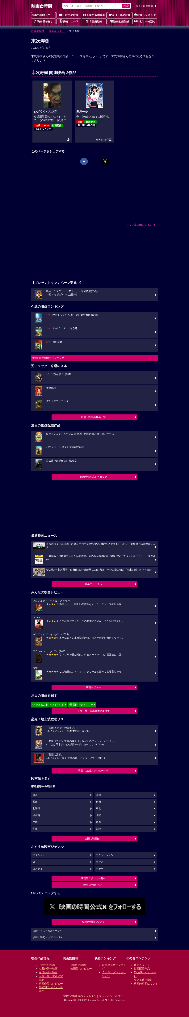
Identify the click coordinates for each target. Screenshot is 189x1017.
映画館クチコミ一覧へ (93, 878)
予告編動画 (94, 21)
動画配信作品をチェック (93, 476)
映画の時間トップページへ (47, 937)
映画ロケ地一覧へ (93, 884)
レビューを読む (145, 21)
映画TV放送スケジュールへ (93, 770)
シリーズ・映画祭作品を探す (93, 711)
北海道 (36, 808)
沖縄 (98, 829)
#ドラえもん (39, 704)
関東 (98, 795)
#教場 (72, 704)
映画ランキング (145, 15)
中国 (35, 822)
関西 (35, 801)
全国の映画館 (78, 964)
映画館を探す (43, 21)
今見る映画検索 (144, 6)
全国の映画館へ (93, 838)
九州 (35, 829)
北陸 (98, 815)
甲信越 (36, 815)
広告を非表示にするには (140, 224)
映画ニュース (68, 21)
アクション (39, 855)
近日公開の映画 (119, 15)
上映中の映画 (68, 15)
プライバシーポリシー (112, 996)
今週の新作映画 (94, 15)
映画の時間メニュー (44, 15)
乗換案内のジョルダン (82, 996)
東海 (98, 801)
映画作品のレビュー (51, 983)
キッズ (99, 862)
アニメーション (104, 855)
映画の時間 (37, 31)
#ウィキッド (57, 704)
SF (34, 862)
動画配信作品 (119, 21)
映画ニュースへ (93, 584)
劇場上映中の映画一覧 (93, 417)
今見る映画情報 (143, 979)
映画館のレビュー (81, 968)
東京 (35, 795)
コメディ (38, 868)
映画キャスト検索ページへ (47, 930)
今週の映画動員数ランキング (48, 357)
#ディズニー (86, 704)
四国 (98, 822)
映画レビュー (93, 687)
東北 (98, 808)
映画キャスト (57, 31)
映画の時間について (93, 921)
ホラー (99, 868)
